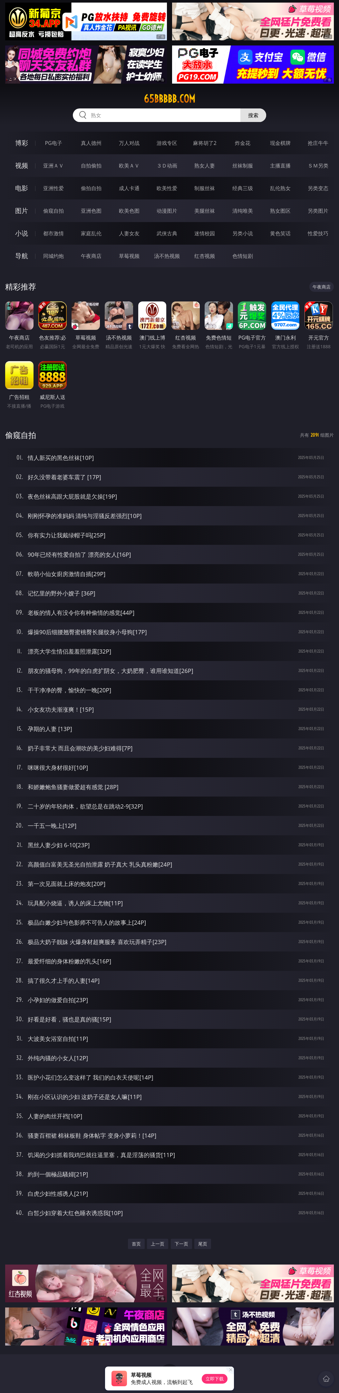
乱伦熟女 (280, 188)
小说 (21, 233)
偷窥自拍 (53, 210)
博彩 (21, 142)
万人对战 (129, 143)
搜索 (253, 115)
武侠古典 (167, 233)
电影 (21, 188)
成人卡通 (129, 188)
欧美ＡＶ (129, 165)
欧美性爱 (167, 188)
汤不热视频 (167, 255)
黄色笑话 (280, 233)
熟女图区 (280, 210)
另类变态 (318, 188)
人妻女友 (129, 233)
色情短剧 (242, 255)
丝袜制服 (242, 165)
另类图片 (318, 210)
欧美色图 (129, 210)
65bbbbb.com (169, 98)
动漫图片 (167, 210)
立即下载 (215, 1379)
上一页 (157, 1244)
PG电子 (53, 143)
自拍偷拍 (91, 165)
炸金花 (242, 143)
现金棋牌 (280, 143)
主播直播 (280, 165)
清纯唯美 (242, 210)
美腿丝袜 (204, 210)
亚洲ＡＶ (53, 165)
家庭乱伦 (91, 233)
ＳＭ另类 (318, 165)
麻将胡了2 (205, 143)
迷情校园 (204, 233)
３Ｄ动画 (167, 165)
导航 (21, 255)
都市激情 (53, 233)
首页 (136, 1244)
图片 (21, 210)
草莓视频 (129, 255)
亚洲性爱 (53, 188)
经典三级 (242, 188)
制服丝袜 (204, 188)
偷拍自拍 (91, 188)
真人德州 (91, 143)
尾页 (202, 1244)
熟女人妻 (204, 165)
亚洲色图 (91, 210)
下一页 (181, 1244)
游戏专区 (167, 143)
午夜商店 (91, 255)
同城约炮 (53, 255)
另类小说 (242, 233)
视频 (21, 165)
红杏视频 (204, 255)
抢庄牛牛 (318, 143)
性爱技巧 (318, 233)
